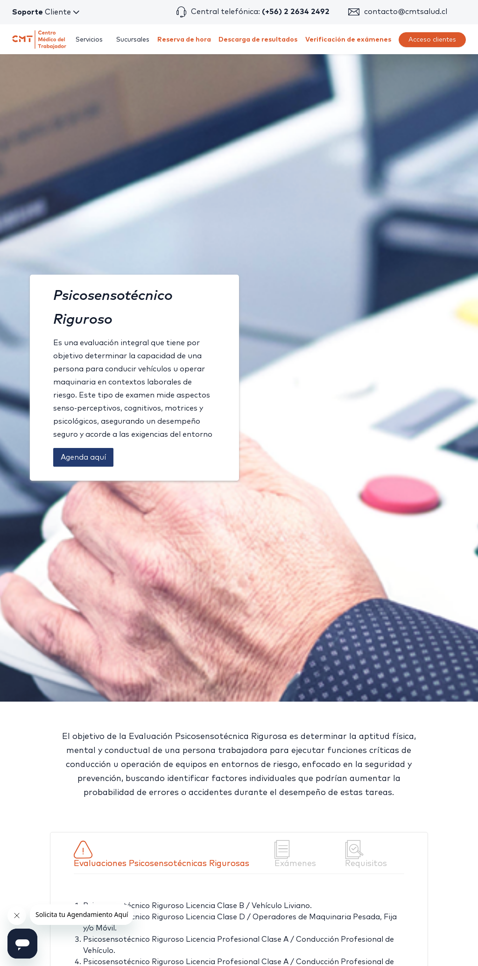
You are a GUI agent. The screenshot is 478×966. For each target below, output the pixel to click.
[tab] (167, 854)
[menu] (267, 39)
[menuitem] (89, 40)
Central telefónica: (260, 11)
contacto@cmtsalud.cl (405, 11)
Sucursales (132, 39)
